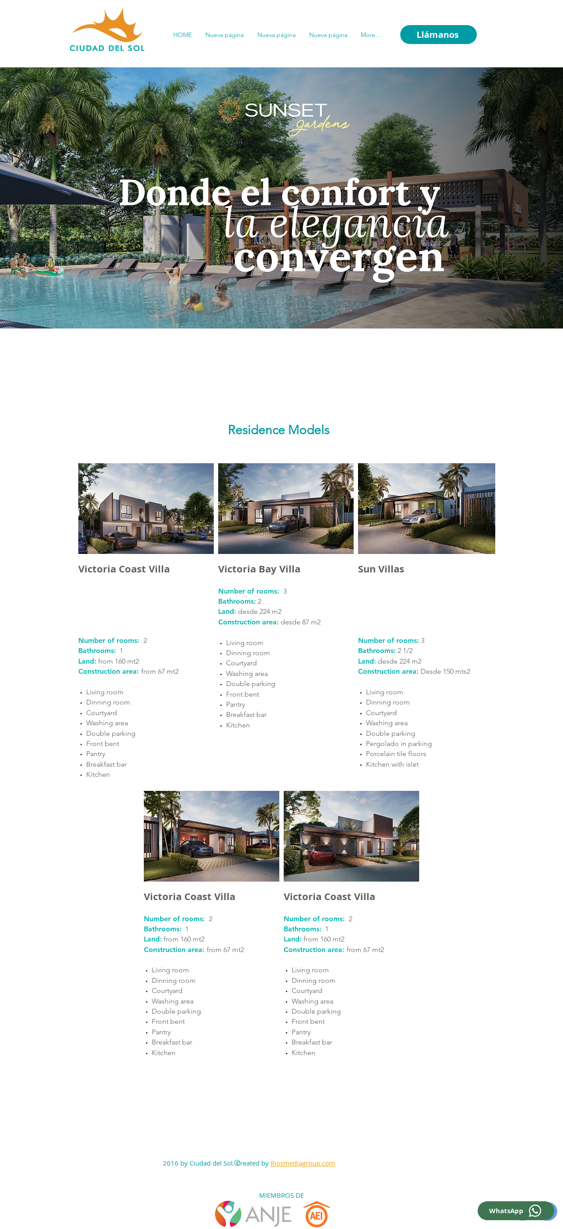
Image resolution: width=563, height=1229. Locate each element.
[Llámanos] (438, 34)
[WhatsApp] (516, 1210)
